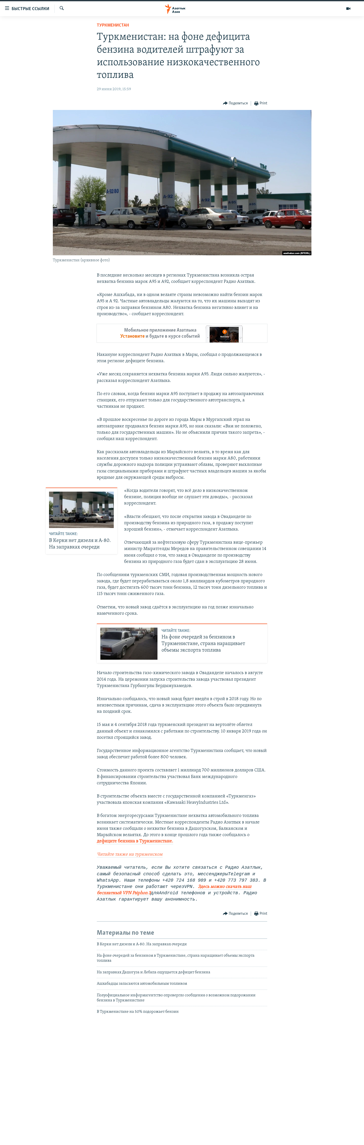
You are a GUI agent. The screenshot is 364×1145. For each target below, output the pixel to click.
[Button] (235, 103)
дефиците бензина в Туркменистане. (135, 841)
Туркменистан (113, 25)
